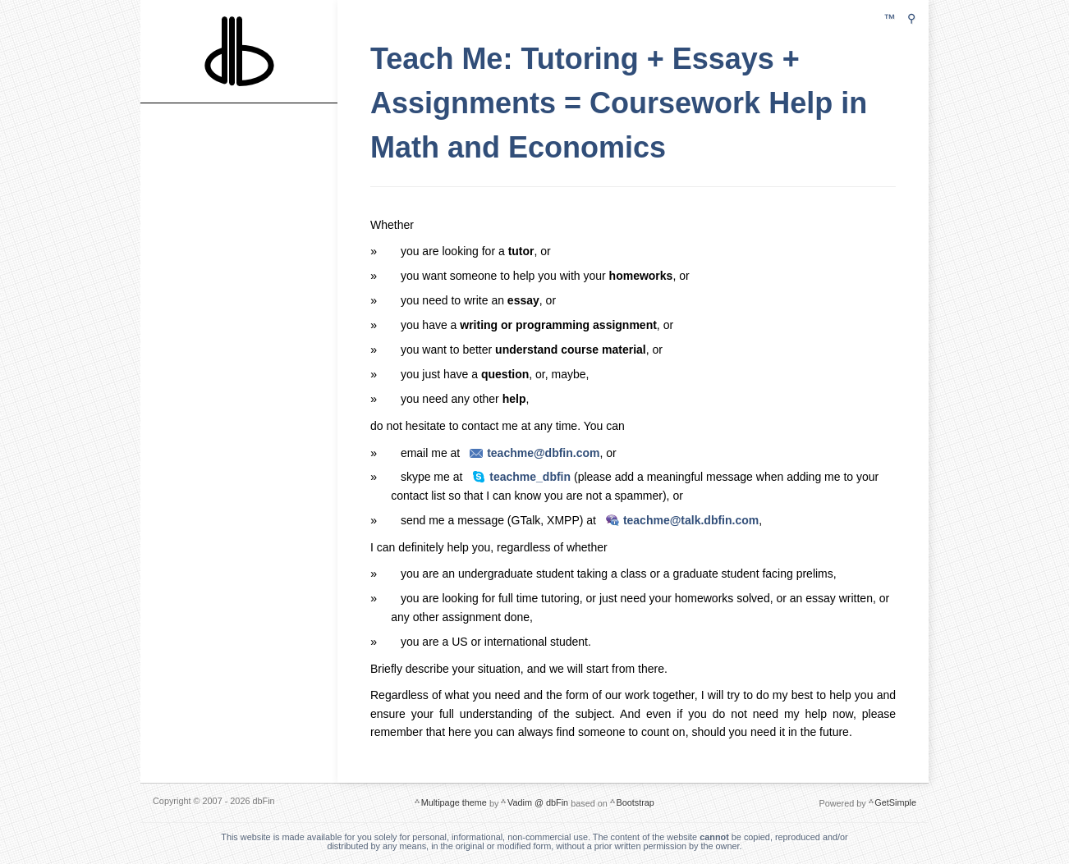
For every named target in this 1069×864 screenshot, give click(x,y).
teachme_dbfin (530, 475)
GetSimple (895, 800)
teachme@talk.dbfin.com (691, 519)
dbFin (239, 49)
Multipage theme (454, 800)
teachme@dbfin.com (543, 452)
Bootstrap (635, 800)
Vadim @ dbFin (537, 800)
